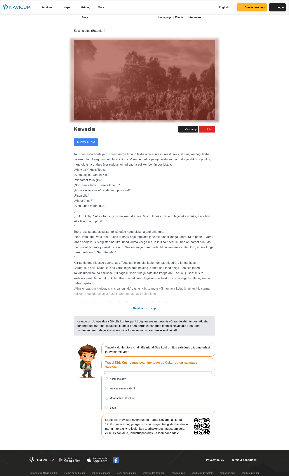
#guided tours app (101, 473)
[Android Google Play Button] (69, 460)
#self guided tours (126, 473)
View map (188, 129)
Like (207, 129)
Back (82, 17)
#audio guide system (202, 473)
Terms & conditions (244, 459)
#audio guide (178, 473)
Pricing (85, 7)
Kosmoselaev (118, 378)
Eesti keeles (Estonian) (89, 30)
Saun (113, 407)
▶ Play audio (86, 142)
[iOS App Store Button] (97, 460)
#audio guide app (251, 473)
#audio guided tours (74, 473)
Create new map (252, 7)
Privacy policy (215, 459)
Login (277, 7)
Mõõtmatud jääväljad (122, 398)
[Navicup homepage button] (17, 7)
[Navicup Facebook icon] (116, 460)
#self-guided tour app (154, 473)
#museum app (227, 473)
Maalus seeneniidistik (122, 388)
